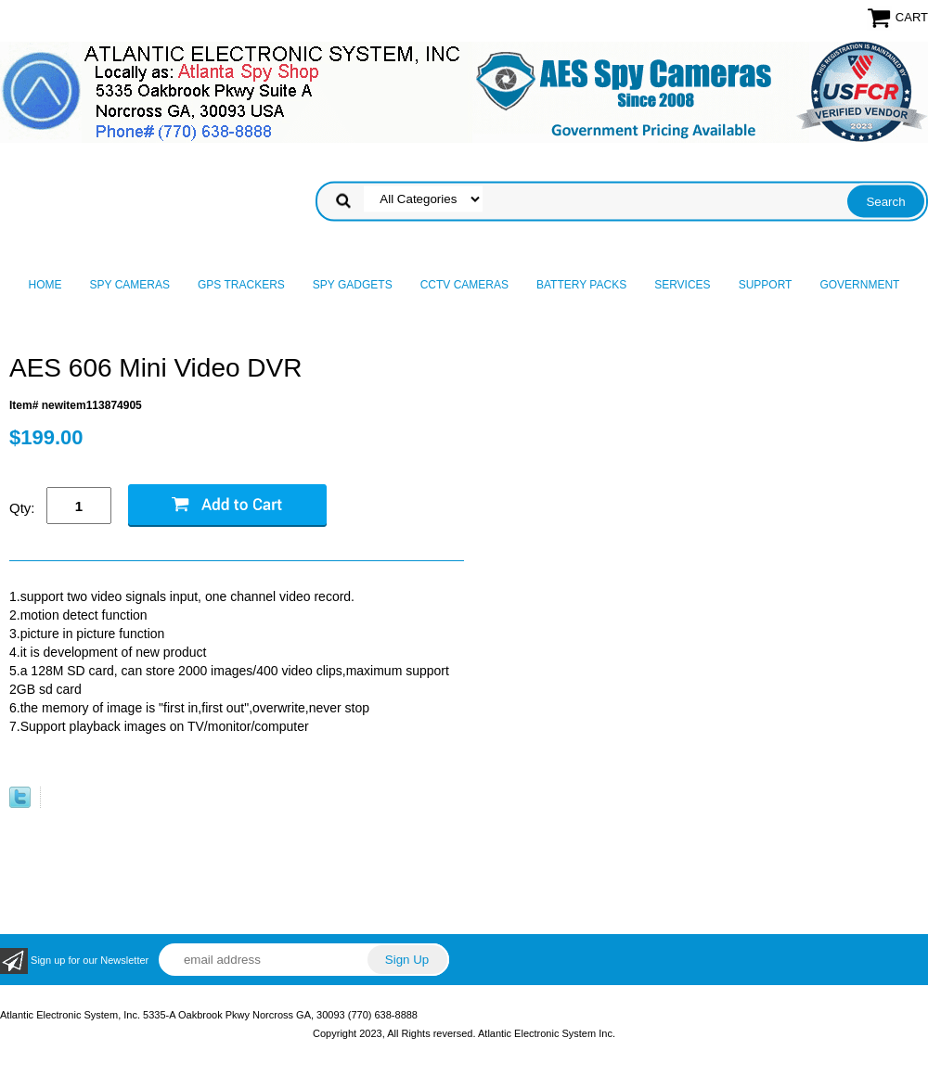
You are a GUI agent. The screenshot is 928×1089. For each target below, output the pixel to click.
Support (766, 284)
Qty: (22, 508)
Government (859, 284)
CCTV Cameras (464, 284)
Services (682, 284)
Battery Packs (581, 284)
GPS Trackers (241, 284)
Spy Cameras (130, 284)
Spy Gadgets (353, 284)
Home (45, 284)
